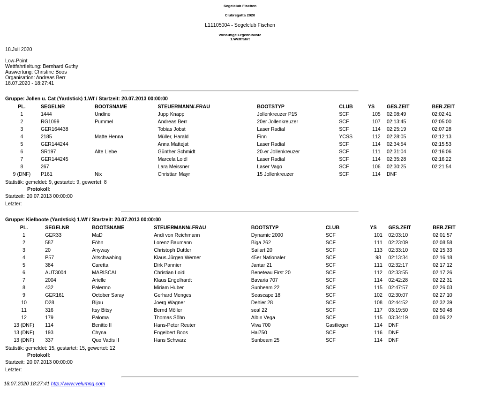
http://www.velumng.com (78, 383)
